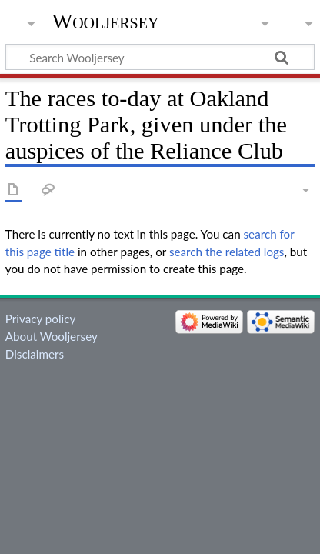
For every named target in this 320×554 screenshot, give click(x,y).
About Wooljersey (51, 336)
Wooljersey (105, 21)
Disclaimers (34, 354)
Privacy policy (40, 318)
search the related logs (227, 252)
